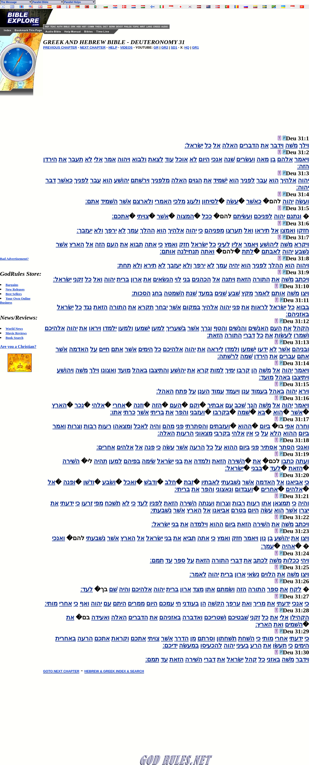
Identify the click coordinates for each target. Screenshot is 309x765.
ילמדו (110, 328)
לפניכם (263, 216)
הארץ (76, 244)
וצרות (74, 426)
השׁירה (236, 461)
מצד (198, 589)
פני (236, 307)
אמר (110, 159)
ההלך (147, 230)
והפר (181, 412)
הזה (100, 244)
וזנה (138, 405)
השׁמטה (174, 293)
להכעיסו (211, 645)
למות (217, 370)
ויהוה (123, 159)
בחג (157, 293)
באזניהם (170, 617)
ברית (123, 279)
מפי (98, 503)
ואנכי (302, 447)
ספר (179, 560)
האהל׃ (165, 391)
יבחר (161, 307)
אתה (150, 244)
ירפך (111, 230)
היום (204, 159)
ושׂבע (109, 482)
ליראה (215, 349)
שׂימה (148, 461)
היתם (119, 603)
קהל (251, 659)
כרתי (129, 412)
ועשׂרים (245, 159)
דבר (50, 180)
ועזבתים (219, 426)
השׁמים (294, 624)
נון (263, 538)
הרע (256, 645)
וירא (303, 391)
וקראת (120, 638)
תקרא (146, 307)
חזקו (303, 230)
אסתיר (268, 447)
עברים (287, 356)
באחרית (65, 638)
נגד (87, 307)
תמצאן (281, 503)
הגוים (195, 180)
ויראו (95, 328)
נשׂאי (253, 574)
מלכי (179, 201)
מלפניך (160, 180)
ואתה (207, 251)
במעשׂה (189, 645)
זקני (78, 279)
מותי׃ (51, 603)
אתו (266, 503)
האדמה (78, 349)
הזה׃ (303, 166)
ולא (98, 230)
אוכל (181, 159)
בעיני (242, 645)
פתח (181, 391)
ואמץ (170, 244)
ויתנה (228, 279)
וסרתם (206, 638)
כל (208, 145)
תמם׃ (157, 560)
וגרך (206, 328)
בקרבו (221, 412)
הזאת (244, 279)
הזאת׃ (215, 335)
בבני (256, 468)
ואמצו (287, 230)
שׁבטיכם (238, 617)
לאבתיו (210, 482)
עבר (261, 180)
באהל (139, 370)
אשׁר (125, 201)
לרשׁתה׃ (228, 356)
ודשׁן (88, 482)
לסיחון (210, 201)
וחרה (302, 426)
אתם (117, 349)
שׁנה (229, 159)
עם (229, 405)
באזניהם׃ (297, 314)
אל (217, 145)
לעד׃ (86, 589)
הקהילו (299, 617)
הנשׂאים (163, 279)
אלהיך (288, 180)
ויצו (305, 293)
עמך (132, 230)
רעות (104, 426)
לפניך (247, 180)
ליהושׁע (269, 244)
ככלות (291, 560)
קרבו (243, 370)
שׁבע (234, 293)
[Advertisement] (20, 172)
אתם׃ (92, 201)
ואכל (129, 482)
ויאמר (301, 159)
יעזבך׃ (84, 230)
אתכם (138, 638)
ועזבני (197, 412)
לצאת (155, 159)
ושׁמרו (301, 335)
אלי (98, 159)
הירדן (50, 159)
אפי (289, 426)
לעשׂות (283, 335)
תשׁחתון (226, 638)
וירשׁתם (140, 180)
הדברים (249, 145)
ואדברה (192, 617)
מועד (124, 370)
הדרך (181, 638)
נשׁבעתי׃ (161, 510)
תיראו (262, 230)
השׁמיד (109, 201)
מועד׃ (266, 377)
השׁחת (246, 638)
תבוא (136, 244)
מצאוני (203, 433)
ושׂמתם (225, 589)
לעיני (223, 244)
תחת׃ (124, 265)
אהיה (288, 546)
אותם (278, 293)
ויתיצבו (300, 377)
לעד (275, 468)
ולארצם (143, 201)
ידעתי (67, 503)
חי (178, 603)
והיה (155, 426)
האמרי (163, 201)
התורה (261, 279)
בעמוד (259, 391)
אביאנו (294, 482)
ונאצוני (224, 489)
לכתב (260, 560)
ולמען (125, 328)
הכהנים (201, 279)
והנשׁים (238, 328)
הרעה (197, 447)
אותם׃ (167, 251)
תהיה (100, 461)
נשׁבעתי (231, 482)
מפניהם (214, 230)
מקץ (247, 293)
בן (273, 159)
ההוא (245, 426)
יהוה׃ (302, 187)
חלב (170, 482)
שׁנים (220, 293)
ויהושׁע (65, 370)
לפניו (155, 503)
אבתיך (215, 405)
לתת (247, 251)
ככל (207, 216)
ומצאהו (122, 426)
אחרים (269, 489)
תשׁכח (112, 503)
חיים (104, 349)
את (265, 145)
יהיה (234, 265)
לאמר (262, 293)
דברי (249, 335)
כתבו (287, 461)
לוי (178, 279)
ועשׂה (302, 201)
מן (193, 638)
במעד (205, 293)
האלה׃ (166, 433)
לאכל (141, 426)
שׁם (113, 589)
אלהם (285, 159)
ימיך (230, 370)
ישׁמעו (142, 328)
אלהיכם (55, 328)
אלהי (98, 405)
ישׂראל (199, 244)
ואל (248, 230)
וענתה (206, 503)
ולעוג (193, 201)
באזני (273, 659)
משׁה (291, 145)
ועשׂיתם (242, 216)
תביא (189, 538)
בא (261, 412)
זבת (188, 482)
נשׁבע (302, 251)
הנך (252, 405)
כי (200, 230)
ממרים (136, 603)
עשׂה (232, 201)
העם (112, 244)
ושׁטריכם (215, 617)
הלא (275, 433)
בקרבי (222, 433)
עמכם (166, 603)
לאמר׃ (197, 574)
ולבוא (139, 159)
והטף (220, 328)
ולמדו (232, 349)
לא (193, 159)
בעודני (191, 603)
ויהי (305, 560)
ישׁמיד (220, 180)
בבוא (302, 307)
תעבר (75, 159)
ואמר (59, 426)
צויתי (143, 216)
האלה (230, 145)
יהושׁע (121, 180)
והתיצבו (159, 370)
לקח (295, 589)
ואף (84, 603)
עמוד (217, 391)
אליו (236, 244)
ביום (265, 426)
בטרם (238, 510)
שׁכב (240, 405)
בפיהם (131, 461)
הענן (203, 391)
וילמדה (199, 524)
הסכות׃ (141, 293)
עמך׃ (267, 546)
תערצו (234, 230)
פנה (149, 447)
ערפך (233, 603)
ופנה (69, 482)
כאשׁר (64, 180)
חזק (184, 244)
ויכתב (302, 279)
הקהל (301, 328)
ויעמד (233, 391)
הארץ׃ (263, 624)
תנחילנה (188, 251)
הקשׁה (216, 603)
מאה (263, 159)
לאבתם (271, 251)
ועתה (302, 461)
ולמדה (202, 461)
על (93, 349)
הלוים (268, 574)
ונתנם (293, 216)
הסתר (287, 447)
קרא (203, 370)
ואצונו (108, 370)
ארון (136, 279)
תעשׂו (280, 645)
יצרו (304, 510)
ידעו (263, 349)
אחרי (119, 405)
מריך (259, 603)
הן (254, 370)
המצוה (185, 216)
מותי (267, 638)
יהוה (303, 180)
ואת (247, 603)
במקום (191, 307)
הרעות (185, 433)
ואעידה (100, 617)
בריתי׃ (182, 489)
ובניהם (300, 349)
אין (249, 433)
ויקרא (301, 244)
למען (158, 328)
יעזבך (174, 265)
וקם (194, 405)
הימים (145, 349)
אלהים (125, 447)
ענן (245, 391)
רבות (90, 426)
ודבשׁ (150, 482)
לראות (259, 307)
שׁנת (191, 293)
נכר (79, 405)
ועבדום (244, 489)
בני (186, 279)
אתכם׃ (120, 216)
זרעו (87, 503)
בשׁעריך (176, 328)
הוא (274, 180)
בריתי (157, 412)
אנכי (216, 159)
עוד (169, 159)
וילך (304, 145)
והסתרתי (196, 426)
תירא (149, 265)
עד (168, 560)
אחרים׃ (105, 447)
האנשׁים (258, 328)
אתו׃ (116, 412)
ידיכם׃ (169, 645)
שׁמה (246, 356)
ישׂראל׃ (194, 145)
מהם (168, 426)
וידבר (277, 145)
